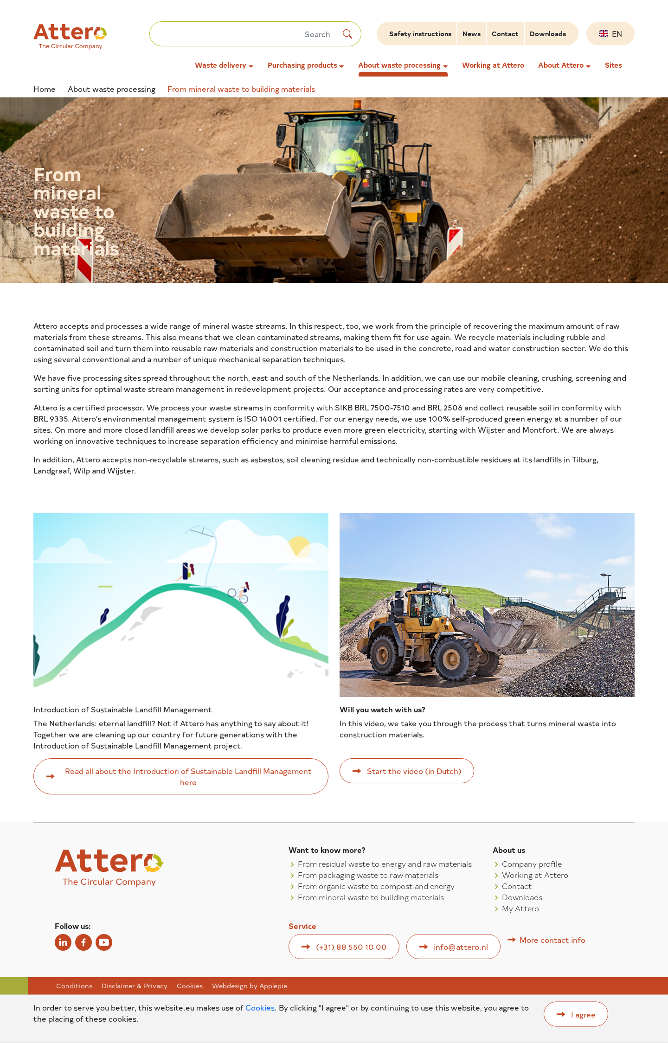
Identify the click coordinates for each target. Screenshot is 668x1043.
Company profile (532, 863)
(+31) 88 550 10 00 (351, 946)
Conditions (74, 986)
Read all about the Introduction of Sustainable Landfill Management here (188, 776)
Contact (505, 33)
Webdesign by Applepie (249, 986)
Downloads (548, 33)
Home (44, 89)
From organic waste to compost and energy (376, 886)
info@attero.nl (461, 946)
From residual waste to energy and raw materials (385, 863)
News (471, 33)
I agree (583, 1014)
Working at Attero (493, 65)
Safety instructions (420, 33)
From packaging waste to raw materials (368, 875)
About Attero (561, 65)
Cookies (190, 986)
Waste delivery (220, 65)
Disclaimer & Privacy (134, 986)
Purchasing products (302, 65)
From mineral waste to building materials (371, 897)
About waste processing (399, 65)
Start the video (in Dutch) (414, 771)
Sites (613, 65)
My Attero (520, 908)
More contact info (552, 939)
